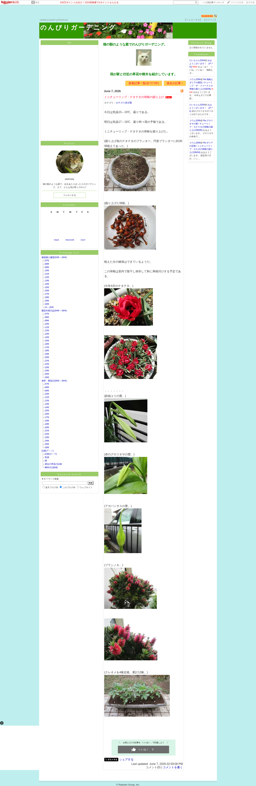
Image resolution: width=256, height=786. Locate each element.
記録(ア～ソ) (48, 450)
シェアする (126, 759)
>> (213, 2)
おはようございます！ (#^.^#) (201, 107)
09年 (47, 267)
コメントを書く (173, 767)
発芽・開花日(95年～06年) (54, 381)
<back (56, 240)
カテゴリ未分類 (124, 102)
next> (83, 240)
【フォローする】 (193, 19)
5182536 (207, 16)
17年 (47, 294)
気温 (47, 457)
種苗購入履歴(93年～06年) (54, 257)
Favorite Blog (201, 42)
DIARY (52, 20)
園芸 (37, 2)
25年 (47, 374)
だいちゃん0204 (197, 60)
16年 (47, 290)
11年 (47, 274)
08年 (47, 264)
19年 (47, 300)
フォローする (69, 195)
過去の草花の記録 (53, 464)
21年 (47, 360)
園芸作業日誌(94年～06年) (54, 310)
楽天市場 (250, 2)
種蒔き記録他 (51, 467)
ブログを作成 (237, 2)
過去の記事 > (175, 83)
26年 (47, 377)
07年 (47, 260)
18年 (47, 297)
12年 (47, 277)
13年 (47, 280)
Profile (69, 143)
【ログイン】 (210, 19)
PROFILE (63, 20)
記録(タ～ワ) (51, 454)
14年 (47, 284)
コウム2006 (195, 79)
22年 (47, 364)
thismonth (70, 240)
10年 (47, 270)
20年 (47, 304)
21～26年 (49, 307)
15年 (47, 287)
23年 (47, 367)
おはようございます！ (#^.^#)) (201, 63)
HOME (43, 20)
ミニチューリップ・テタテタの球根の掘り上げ (134, 97)
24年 (47, 370)
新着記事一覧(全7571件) (144, 83)
